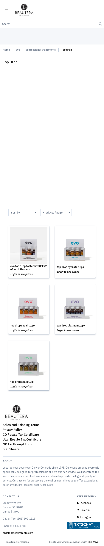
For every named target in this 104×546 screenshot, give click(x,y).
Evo (18, 49)
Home (6, 49)
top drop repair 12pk (22, 325)
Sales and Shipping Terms (21, 425)
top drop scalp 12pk (22, 382)
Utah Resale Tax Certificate (22, 439)
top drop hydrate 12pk (70, 267)
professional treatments (41, 49)
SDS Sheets (11, 449)
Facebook (84, 503)
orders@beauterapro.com (18, 533)
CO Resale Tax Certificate (21, 434)
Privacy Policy (12, 430)
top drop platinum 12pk (71, 325)
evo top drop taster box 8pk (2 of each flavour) (28, 267)
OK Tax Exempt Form (17, 444)
